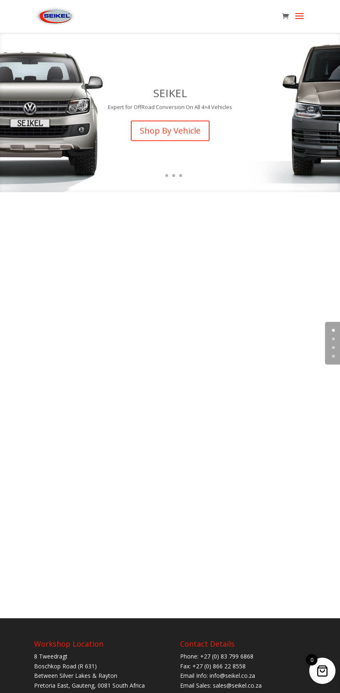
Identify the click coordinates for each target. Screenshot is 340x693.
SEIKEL (170, 98)
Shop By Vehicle (170, 136)
